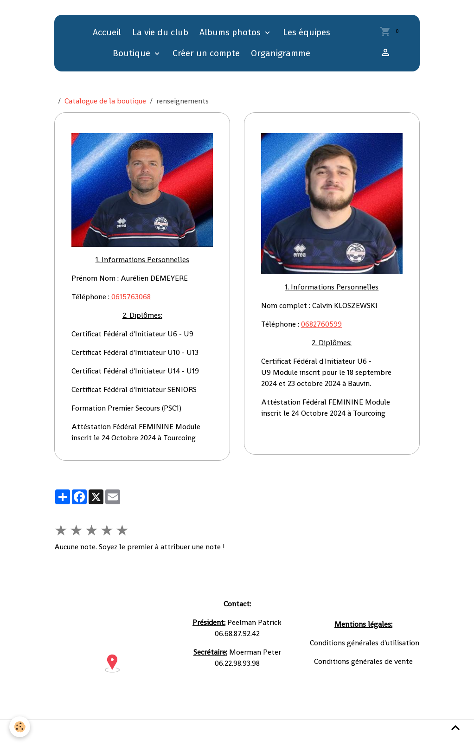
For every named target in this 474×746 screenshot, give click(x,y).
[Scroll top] (455, 727)
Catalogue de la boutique (105, 101)
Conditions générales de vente (259, 733)
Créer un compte (206, 53)
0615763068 (130, 297)
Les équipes (306, 32)
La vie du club (160, 32)
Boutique (133, 53)
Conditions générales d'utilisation (146, 733)
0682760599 (321, 324)
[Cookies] (19, 726)
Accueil (107, 32)
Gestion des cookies (350, 733)
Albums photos (231, 32)
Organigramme (280, 53)
